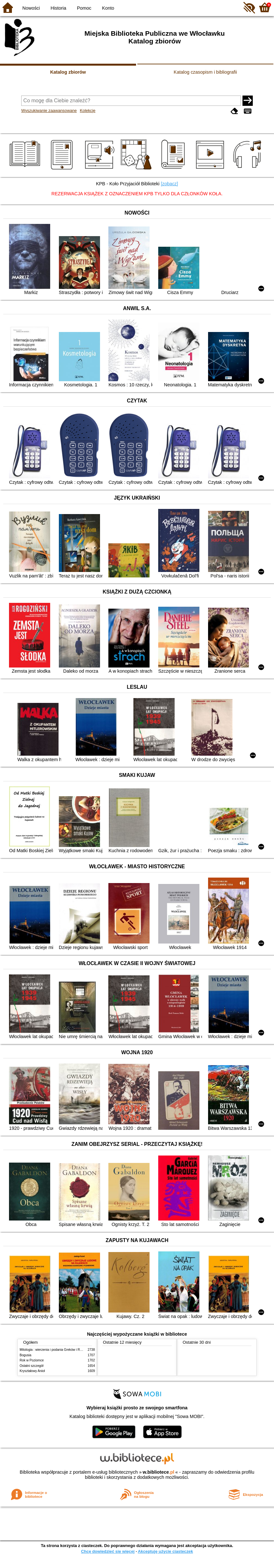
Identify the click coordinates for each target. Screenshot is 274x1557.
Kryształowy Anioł (32, 1371)
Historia (58, 8)
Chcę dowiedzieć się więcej (107, 1551)
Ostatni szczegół (31, 1366)
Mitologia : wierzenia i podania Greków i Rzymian (55, 1349)
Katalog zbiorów (68, 72)
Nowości (31, 8)
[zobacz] (169, 183)
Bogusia (25, 1355)
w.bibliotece (158, 1472)
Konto (108, 8)
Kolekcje (87, 110)
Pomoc (84, 8)
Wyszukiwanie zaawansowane (49, 110)
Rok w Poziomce (32, 1360)
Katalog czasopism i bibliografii (205, 72)
